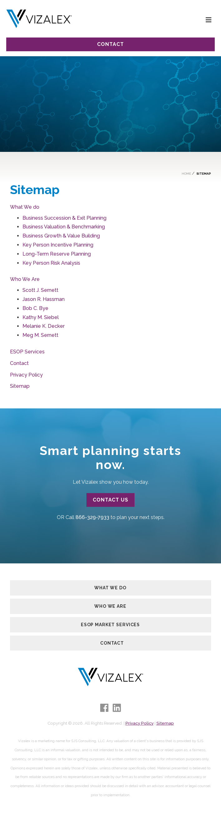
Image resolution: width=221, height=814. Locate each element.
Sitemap (20, 386)
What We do (24, 207)
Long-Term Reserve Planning (56, 254)
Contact (110, 44)
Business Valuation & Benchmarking (63, 227)
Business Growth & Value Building (61, 236)
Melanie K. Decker (43, 326)
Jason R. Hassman (43, 299)
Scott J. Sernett (40, 290)
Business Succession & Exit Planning (64, 218)
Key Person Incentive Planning (57, 245)
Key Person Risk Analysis (51, 263)
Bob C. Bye (35, 308)
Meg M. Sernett (40, 335)
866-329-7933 (92, 517)
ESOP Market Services (110, 624)
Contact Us (111, 500)
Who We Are (25, 279)
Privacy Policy (26, 375)
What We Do (110, 587)
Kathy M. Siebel (40, 317)
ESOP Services (27, 352)
